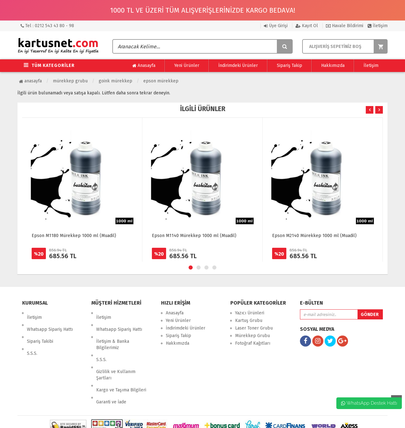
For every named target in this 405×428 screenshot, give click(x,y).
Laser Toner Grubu (254, 328)
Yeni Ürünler (186, 65)
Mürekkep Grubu (70, 81)
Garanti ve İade (111, 371)
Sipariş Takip (289, 65)
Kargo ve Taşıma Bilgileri (121, 363)
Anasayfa (143, 65)
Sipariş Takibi (40, 328)
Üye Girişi (276, 25)
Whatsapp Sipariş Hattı (50, 320)
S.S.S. (32, 335)
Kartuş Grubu (248, 320)
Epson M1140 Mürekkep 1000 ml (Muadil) (194, 235)
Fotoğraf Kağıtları (252, 343)
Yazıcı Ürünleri (249, 313)
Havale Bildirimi (344, 25)
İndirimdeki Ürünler (238, 65)
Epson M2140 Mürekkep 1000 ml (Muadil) (314, 235)
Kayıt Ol (307, 25)
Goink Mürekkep (115, 81)
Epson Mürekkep (160, 81)
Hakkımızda (333, 65)
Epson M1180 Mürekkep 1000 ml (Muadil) (74, 235)
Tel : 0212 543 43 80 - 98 (47, 25)
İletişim (378, 25)
